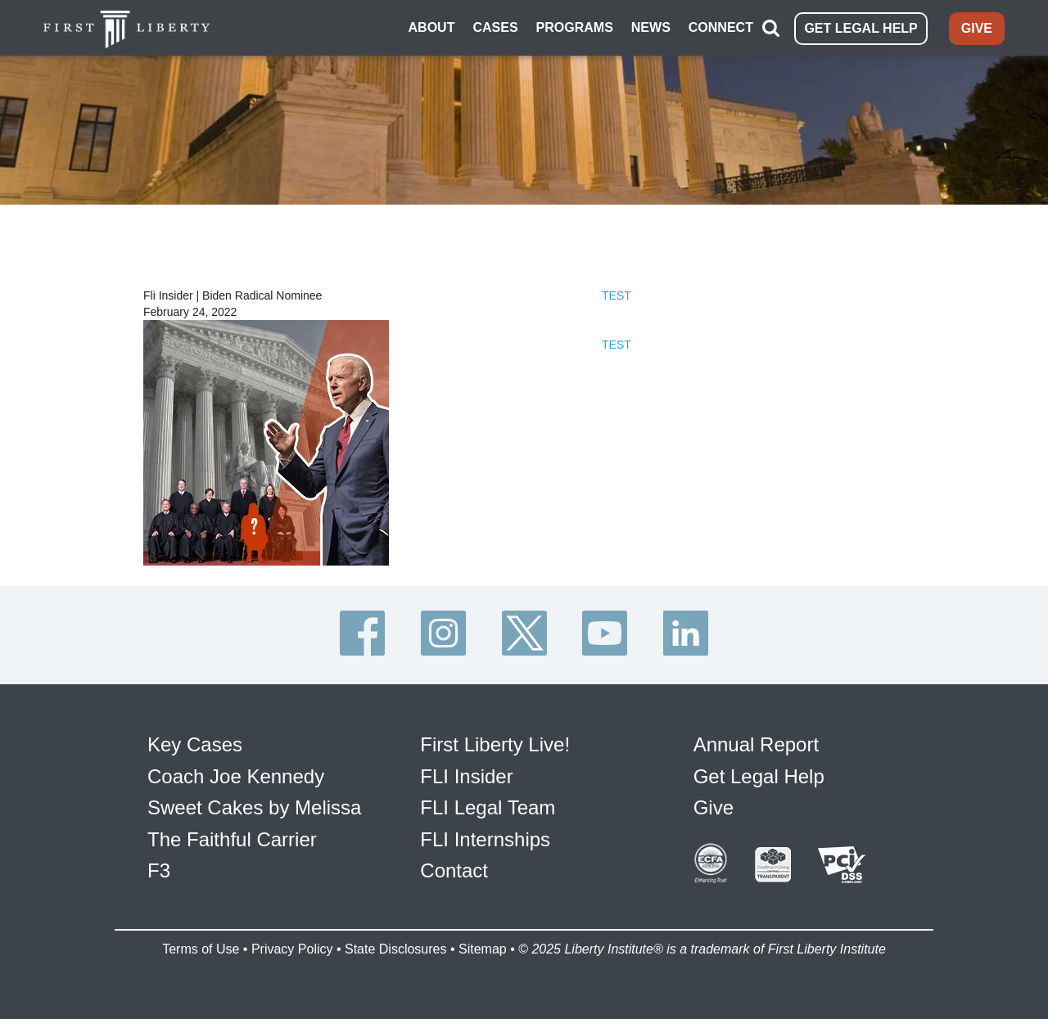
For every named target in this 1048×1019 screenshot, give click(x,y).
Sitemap (482, 949)
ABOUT (432, 27)
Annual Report (756, 744)
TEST (616, 295)
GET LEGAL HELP (860, 28)
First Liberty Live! (495, 744)
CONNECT (721, 27)
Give (713, 807)
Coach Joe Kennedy (235, 776)
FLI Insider (466, 776)
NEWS (651, 27)
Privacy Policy (292, 949)
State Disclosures (396, 949)
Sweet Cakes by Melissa (254, 807)
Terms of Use (200, 949)
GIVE (976, 28)
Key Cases (194, 744)
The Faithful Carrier (232, 839)
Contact (454, 870)
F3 (158, 870)
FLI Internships (485, 839)
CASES (494, 27)
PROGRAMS (574, 27)
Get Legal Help (758, 776)
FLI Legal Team (487, 807)
